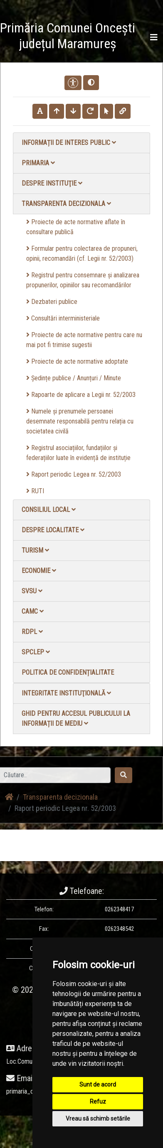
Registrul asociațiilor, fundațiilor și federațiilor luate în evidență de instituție (78, 453)
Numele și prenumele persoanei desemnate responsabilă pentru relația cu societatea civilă (79, 421)
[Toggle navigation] (154, 37)
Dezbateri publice (51, 302)
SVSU (32, 591)
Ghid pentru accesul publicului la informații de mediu (76, 718)
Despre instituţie (52, 183)
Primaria (38, 163)
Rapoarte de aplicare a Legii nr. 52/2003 (81, 395)
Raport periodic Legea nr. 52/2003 (73, 474)
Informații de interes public (69, 143)
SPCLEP (36, 652)
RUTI (35, 491)
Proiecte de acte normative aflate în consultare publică (75, 227)
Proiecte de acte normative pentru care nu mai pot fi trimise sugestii (84, 340)
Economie (39, 571)
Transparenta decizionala (66, 204)
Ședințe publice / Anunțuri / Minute (73, 378)
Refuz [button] (98, 1101)
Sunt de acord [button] (97, 1084)
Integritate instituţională (66, 693)
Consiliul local (49, 510)
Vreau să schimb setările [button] (98, 1118)
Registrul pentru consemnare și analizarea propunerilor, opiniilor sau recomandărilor (82, 280)
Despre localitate (53, 530)
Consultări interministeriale (63, 318)
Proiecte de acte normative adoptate (77, 361)
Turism (35, 550)
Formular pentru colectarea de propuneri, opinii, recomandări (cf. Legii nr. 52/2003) (82, 253)
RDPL (32, 632)
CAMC (33, 611)
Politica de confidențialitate (68, 672)
